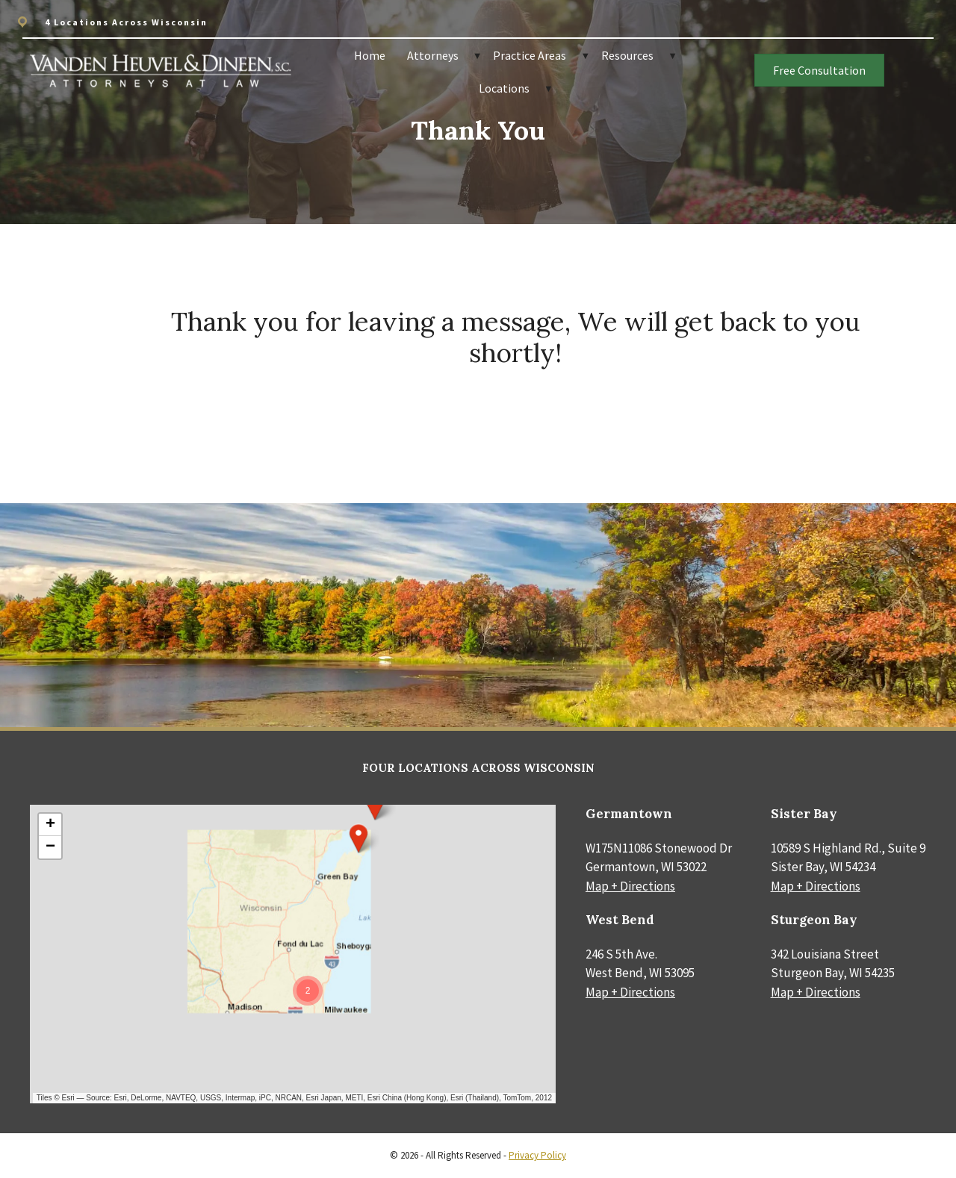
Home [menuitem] (369, 55)
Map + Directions (630, 886)
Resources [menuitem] (627, 55)
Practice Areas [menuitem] (529, 55)
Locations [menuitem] (504, 88)
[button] (358, 838)
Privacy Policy (537, 1155)
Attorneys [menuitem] (433, 55)
